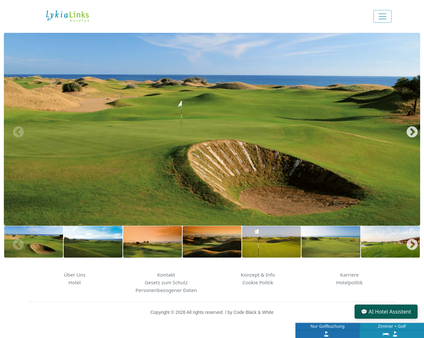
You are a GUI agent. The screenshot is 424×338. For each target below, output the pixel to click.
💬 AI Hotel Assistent (386, 311)
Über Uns (75, 274)
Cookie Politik (257, 282)
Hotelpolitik (349, 282)
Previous (15, 129)
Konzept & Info (258, 274)
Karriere (349, 274)
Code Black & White (254, 312)
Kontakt (166, 274)
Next (409, 129)
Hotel (74, 282)
